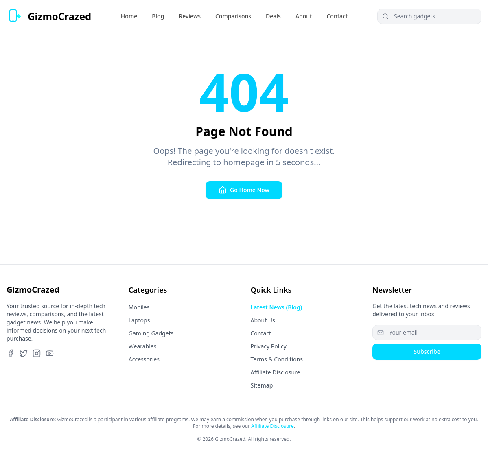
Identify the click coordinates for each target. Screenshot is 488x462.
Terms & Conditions (277, 359)
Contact (261, 333)
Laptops (139, 320)
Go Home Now (244, 190)
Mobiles (139, 307)
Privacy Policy (269, 346)
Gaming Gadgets (151, 333)
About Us (263, 320)
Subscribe (427, 351)
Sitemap (262, 385)
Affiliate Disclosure (275, 372)
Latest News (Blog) (276, 307)
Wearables (143, 346)
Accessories (144, 359)
